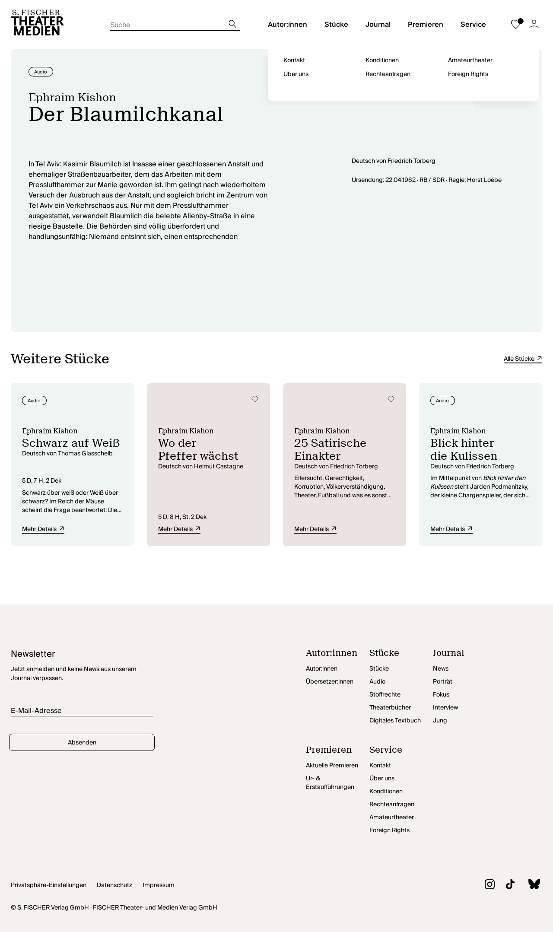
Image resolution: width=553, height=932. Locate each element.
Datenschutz (114, 885)
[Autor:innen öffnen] (337, 655)
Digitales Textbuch (395, 721)
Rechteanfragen (391, 804)
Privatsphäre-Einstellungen (48, 885)
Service (473, 24)
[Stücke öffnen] (401, 655)
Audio (377, 682)
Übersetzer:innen (329, 682)
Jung (440, 721)
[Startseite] (37, 25)
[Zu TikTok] (505, 885)
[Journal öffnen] (464, 655)
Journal (378, 24)
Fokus (441, 695)
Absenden (82, 743)
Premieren (425, 24)
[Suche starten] (175, 22)
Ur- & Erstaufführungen (330, 782)
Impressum (159, 885)
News (440, 669)
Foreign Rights (389, 830)
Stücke (336, 24)
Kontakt (380, 765)
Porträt (442, 682)
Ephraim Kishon (72, 97)
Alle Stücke (523, 359)
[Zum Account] (534, 24)
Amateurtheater (391, 817)
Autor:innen (287, 24)
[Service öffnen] (401, 752)
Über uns (381, 778)
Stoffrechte (384, 695)
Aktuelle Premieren (332, 765)
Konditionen (386, 791)
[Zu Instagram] (484, 885)
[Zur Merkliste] (516, 24)
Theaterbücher (390, 708)
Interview (445, 708)
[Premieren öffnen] (337, 752)
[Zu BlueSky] (528, 885)
